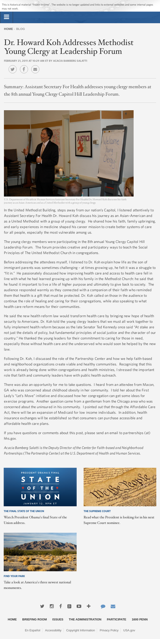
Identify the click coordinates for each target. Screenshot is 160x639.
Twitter (14, 66)
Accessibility (53, 630)
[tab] (6, 17)
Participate (116, 619)
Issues (57, 619)
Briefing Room (34, 619)
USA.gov (129, 630)
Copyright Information (80, 630)
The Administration (85, 619)
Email (36, 66)
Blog (20, 29)
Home (8, 29)
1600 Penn (140, 619)
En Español (32, 630)
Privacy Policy (109, 630)
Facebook (25, 66)
